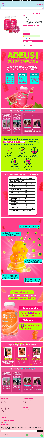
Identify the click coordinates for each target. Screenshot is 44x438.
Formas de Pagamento (4, 407)
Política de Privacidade (4, 409)
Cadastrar (40, 430)
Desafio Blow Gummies (4, 401)
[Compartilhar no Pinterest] (29, 39)
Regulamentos (3, 410)
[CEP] (26, 45)
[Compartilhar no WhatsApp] (23, 39)
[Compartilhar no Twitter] (26, 39)
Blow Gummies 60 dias (26, 409)
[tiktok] (7, 422)
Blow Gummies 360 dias (26, 413)
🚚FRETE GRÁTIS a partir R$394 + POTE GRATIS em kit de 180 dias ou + (22, 0)
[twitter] (5, 422)
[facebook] (1, 422)
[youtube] (2, 422)
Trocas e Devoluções (4, 415)
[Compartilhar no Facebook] (25, 39)
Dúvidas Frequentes (26, 403)
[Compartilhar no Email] (31, 39)
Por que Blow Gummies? (27, 400)
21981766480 (4, 419)
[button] (40, 5)
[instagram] (4, 422)
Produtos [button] (25, 407)
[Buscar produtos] (38, 4)
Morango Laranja (26, 30)
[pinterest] (8, 422)
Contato (2, 400)
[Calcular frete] (30, 45)
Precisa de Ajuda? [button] (28, 398)
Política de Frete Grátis (4, 404)
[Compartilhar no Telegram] (28, 39)
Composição (25, 401)
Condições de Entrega (4, 403)
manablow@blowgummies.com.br (8, 420)
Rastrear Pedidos (3, 412)
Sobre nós (2, 413)
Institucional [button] (4, 398)
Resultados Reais (3, 411)
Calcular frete (25, 43)
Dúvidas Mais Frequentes (5, 402)
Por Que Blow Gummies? (5, 408)
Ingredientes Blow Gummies (5, 406)
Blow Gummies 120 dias (26, 410)
